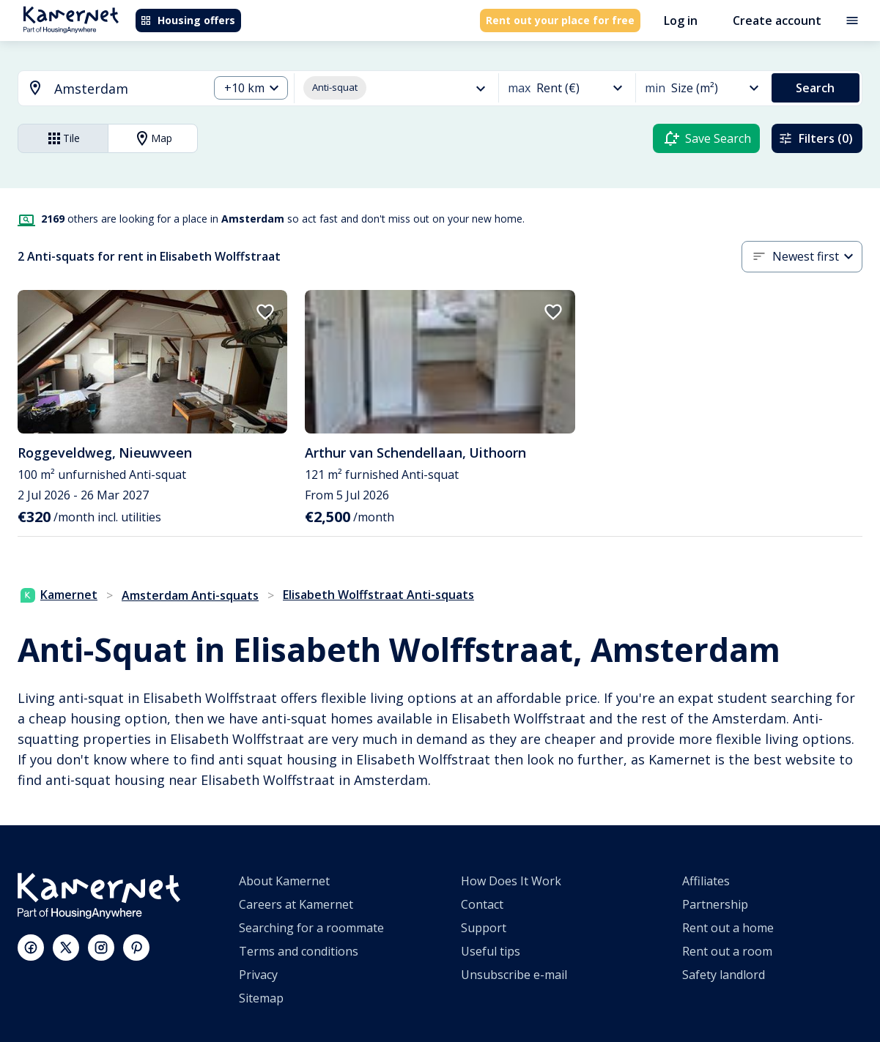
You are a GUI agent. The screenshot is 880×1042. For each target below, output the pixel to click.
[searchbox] (126, 89)
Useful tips (490, 951)
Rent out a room (727, 951)
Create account (777, 20)
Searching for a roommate (311, 928)
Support (483, 928)
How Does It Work (511, 881)
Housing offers (187, 20)
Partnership (715, 904)
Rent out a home (728, 928)
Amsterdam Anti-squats (190, 595)
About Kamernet (284, 881)
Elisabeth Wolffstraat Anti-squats (378, 594)
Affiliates (706, 881)
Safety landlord (723, 975)
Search (815, 88)
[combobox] (104, 89)
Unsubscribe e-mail (514, 975)
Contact (482, 904)
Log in (681, 20)
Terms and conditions (298, 951)
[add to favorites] (265, 312)
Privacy (258, 975)
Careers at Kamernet (296, 904)
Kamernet (59, 595)
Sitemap (261, 998)
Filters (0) (815, 138)
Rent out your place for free (560, 20)
